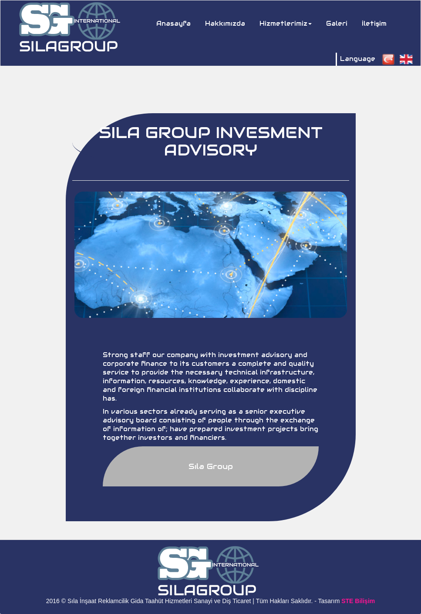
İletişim (374, 23)
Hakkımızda (225, 23)
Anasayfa (176, 23)
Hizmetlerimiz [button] (285, 23)
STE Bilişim (358, 600)
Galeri (336, 23)
